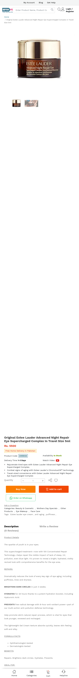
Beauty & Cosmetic (25, 508)
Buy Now (21, 489)
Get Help (51, 2)
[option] (39, 60)
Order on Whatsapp (21, 498)
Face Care (35, 511)
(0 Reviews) (11, 530)
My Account (29, 2)
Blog (41, 2)
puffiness (50, 514)
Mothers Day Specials (47, 508)
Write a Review (49, 526)
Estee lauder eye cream (21, 514)
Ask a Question (11, 505)
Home (6, 17)
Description (11, 526)
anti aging (39, 514)
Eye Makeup (22, 511)
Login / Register (70, 10)
